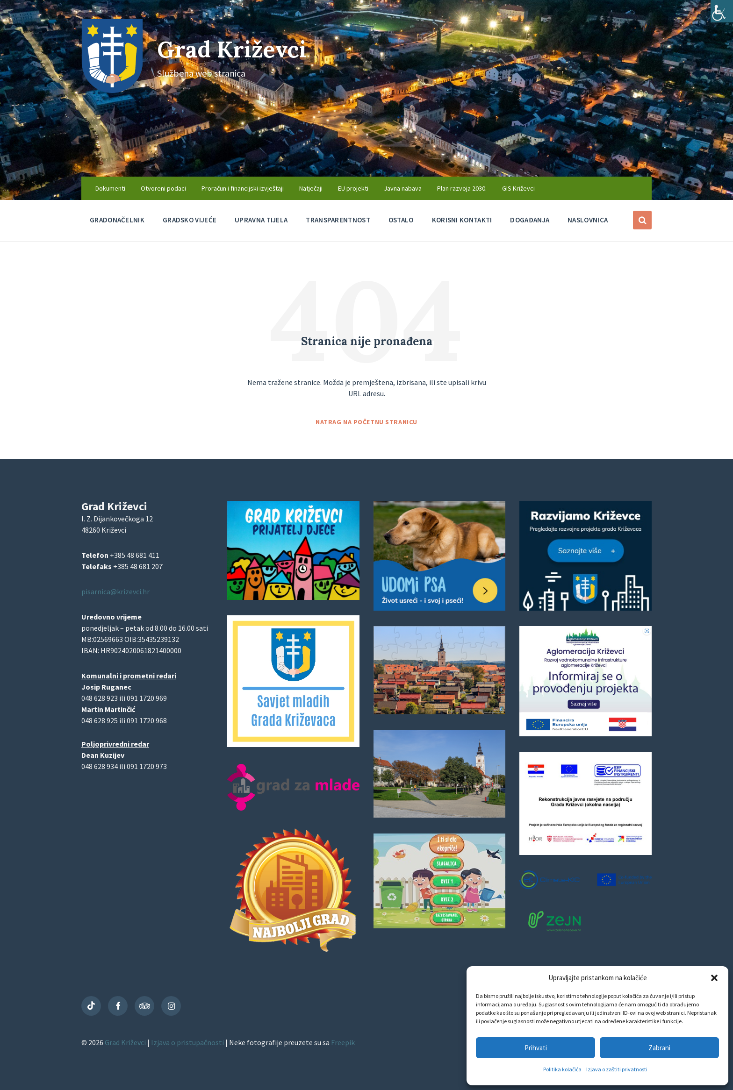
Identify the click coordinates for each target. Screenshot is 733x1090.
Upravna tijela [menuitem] (261, 219)
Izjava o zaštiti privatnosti (616, 1069)
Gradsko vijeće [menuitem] (189, 219)
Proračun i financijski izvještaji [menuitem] (242, 188)
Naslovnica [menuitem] (588, 219)
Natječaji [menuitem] (311, 188)
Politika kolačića (562, 1069)
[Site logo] (112, 90)
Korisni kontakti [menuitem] (462, 219)
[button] (714, 978)
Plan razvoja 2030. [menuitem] (462, 188)
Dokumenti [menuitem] (110, 188)
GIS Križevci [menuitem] (518, 188)
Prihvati (536, 1047)
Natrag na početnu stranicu (366, 422)
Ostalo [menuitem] (401, 219)
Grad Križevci (232, 49)
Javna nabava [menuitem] (403, 188)
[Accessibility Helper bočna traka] (722, 11)
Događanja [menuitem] (529, 219)
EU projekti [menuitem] (353, 188)
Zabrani (659, 1047)
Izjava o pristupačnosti (188, 1042)
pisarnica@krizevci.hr (115, 591)
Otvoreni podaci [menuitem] (163, 188)
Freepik (343, 1042)
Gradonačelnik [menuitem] (117, 219)
